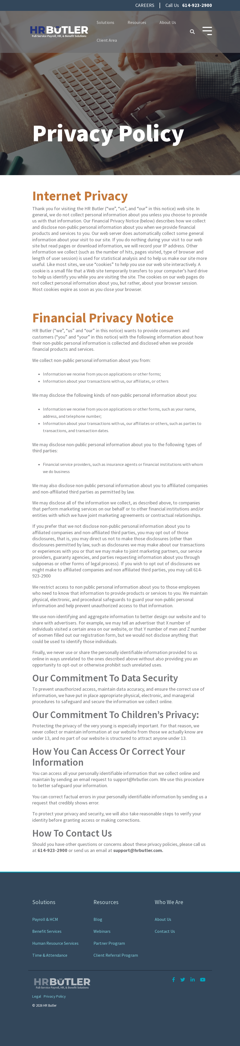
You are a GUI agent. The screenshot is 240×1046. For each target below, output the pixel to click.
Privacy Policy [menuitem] (55, 996)
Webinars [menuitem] (102, 931)
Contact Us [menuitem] (165, 931)
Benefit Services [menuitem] (47, 931)
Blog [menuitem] (97, 919)
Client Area (107, 40)
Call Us (188, 5)
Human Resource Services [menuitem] (55, 943)
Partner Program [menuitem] (109, 943)
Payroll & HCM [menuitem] (45, 919)
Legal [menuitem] (36, 996)
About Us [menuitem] (163, 919)
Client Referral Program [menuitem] (115, 955)
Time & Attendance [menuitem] (49, 955)
